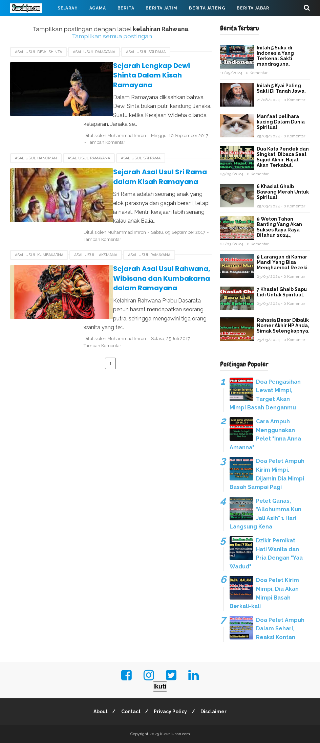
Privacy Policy (171, 711)
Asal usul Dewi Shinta (38, 52)
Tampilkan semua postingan (112, 36)
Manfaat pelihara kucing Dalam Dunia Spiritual (281, 122)
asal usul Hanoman (36, 149)
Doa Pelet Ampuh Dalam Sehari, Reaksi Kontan (280, 628)
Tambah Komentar (155, 132)
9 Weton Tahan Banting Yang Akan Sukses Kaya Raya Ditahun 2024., (279, 227)
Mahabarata (78, 24)
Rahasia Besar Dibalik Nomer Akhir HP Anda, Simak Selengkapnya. (283, 325)
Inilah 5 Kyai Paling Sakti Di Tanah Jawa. (281, 88)
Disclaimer (215, 711)
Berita (126, 8)
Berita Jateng (207, 8)
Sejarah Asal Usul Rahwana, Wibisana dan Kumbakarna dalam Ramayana (146, 268)
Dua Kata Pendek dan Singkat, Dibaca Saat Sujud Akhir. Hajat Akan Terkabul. (283, 157)
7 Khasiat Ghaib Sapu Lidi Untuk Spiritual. (282, 292)
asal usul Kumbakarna (39, 245)
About (99, 711)
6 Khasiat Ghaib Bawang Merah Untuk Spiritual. (283, 192)
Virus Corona (33, 24)
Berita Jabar (253, 8)
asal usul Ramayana (94, 52)
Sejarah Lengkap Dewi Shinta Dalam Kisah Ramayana (148, 70)
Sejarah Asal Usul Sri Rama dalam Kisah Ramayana (145, 167)
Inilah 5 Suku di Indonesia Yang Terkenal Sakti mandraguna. (275, 56)
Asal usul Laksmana (95, 245)
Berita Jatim (161, 8)
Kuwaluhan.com (175, 733)
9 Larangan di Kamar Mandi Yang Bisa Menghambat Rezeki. (283, 262)
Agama (97, 8)
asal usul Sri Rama (146, 52)
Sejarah (68, 8)
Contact (130, 711)
